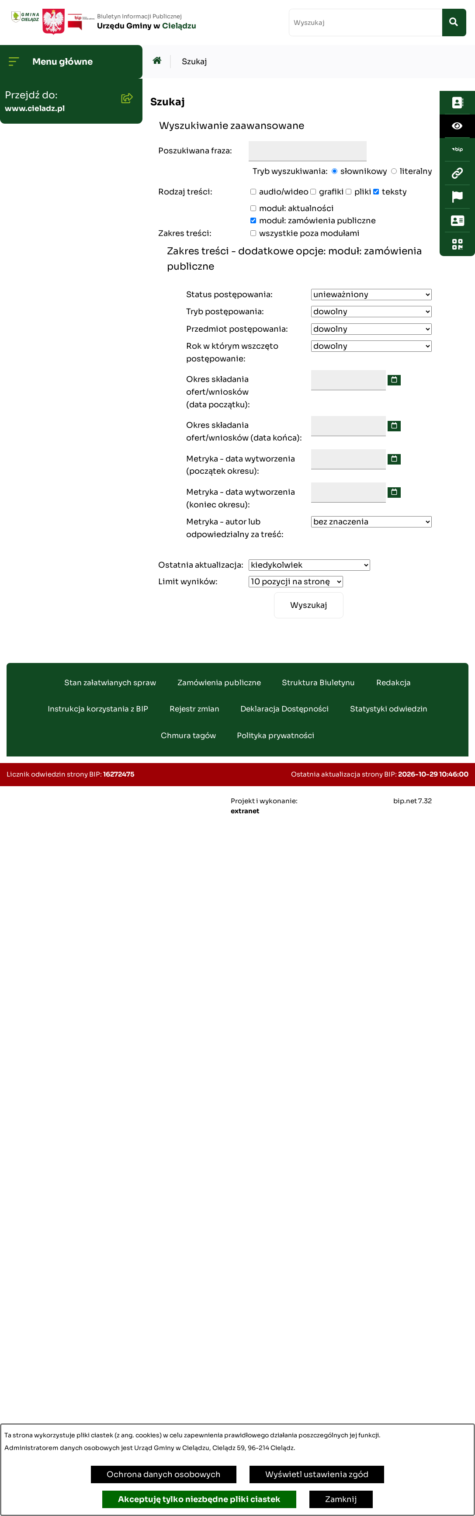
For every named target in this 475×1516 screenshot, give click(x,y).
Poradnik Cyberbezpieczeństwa (52, 1174)
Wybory (23, 893)
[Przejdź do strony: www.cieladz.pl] (457, 161)
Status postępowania (228, 294)
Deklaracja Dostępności (284, 1398)
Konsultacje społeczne (53, 1057)
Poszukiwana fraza (194, 151)
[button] (125, 136)
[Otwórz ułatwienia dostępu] (457, 114)
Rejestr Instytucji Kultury (57, 865)
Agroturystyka (36, 837)
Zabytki (23, 1140)
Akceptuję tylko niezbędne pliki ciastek (199, 1499)
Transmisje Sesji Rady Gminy (51, 198)
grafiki (331, 192)
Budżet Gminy (36, 232)
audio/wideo (284, 192)
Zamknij (341, 1499)
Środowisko (31, 288)
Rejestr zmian (194, 1398)
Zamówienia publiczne (219, 1372)
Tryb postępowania (224, 311)
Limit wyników (186, 581)
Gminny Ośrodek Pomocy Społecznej (59, 624)
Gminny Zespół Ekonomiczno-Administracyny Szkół (51, 578)
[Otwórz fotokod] (457, 232)
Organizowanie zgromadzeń (38, 967)
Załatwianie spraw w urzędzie (48, 927)
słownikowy (363, 171)
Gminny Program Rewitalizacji (41, 322)
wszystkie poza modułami (309, 233)
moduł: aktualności (296, 208)
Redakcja (393, 1372)
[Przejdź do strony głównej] (102, 22)
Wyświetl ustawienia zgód (316, 1474)
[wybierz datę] (394, 380)
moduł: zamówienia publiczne (317, 220)
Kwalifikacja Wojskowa (53, 1264)
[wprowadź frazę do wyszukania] (365, 22)
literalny (416, 171)
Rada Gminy (32, 164)
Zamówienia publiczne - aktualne (55, 481)
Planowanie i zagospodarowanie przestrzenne (45, 407)
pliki (362, 192)
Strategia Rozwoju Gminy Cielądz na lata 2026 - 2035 (61, 361)
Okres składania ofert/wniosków (217, 392)
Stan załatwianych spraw (110, 1372)
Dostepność (32, 1112)
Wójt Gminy (32, 136)
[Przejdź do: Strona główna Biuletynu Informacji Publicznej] (159, 61)
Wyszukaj (308, 605)
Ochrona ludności (44, 1236)
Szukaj (194, 61)
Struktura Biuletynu (318, 1372)
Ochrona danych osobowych (164, 1474)
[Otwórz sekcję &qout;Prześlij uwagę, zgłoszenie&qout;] (457, 208)
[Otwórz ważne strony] (457, 185)
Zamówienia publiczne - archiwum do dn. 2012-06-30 (60, 526)
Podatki (23, 658)
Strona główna (37, 108)
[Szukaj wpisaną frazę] (454, 22)
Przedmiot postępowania (236, 329)
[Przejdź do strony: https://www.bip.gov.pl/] (457, 137)
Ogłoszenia (30, 260)
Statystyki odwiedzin (388, 1398)
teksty (394, 192)
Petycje (23, 1084)
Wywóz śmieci (36, 725)
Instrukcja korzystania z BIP (98, 1398)
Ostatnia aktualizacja (199, 565)
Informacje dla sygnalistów (61, 1208)
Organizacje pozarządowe (59, 1001)
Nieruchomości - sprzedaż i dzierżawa (62, 691)
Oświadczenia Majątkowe (58, 447)
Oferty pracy (33, 781)
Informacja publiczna (49, 1029)
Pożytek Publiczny (44, 753)
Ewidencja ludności (47, 809)
